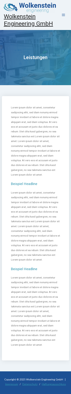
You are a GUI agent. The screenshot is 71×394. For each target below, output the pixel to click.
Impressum (11, 384)
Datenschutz (29, 384)
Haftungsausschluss (54, 384)
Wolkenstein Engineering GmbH (28, 20)
